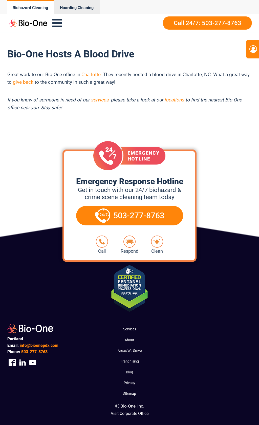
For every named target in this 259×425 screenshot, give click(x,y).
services (100, 100)
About (129, 340)
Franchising (129, 361)
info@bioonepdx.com (39, 345)
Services (129, 329)
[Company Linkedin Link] (22, 362)
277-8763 (34, 351)
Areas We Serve (130, 351)
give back (23, 82)
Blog (129, 372)
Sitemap (129, 394)
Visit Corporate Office (129, 413)
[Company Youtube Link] (32, 362)
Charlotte (91, 74)
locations (174, 100)
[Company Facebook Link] (12, 362)
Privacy (129, 383)
